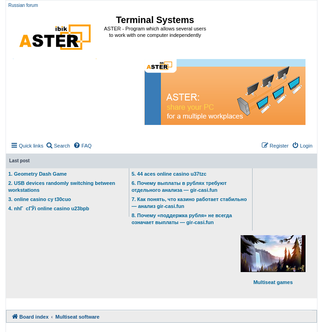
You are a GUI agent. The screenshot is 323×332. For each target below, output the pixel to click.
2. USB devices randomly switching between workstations (61, 186)
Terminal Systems (155, 20)
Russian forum (23, 5)
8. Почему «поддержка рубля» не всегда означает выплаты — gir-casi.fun (182, 219)
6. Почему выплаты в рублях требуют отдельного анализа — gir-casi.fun (179, 186)
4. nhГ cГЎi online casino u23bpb (48, 208)
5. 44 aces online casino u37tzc (169, 174)
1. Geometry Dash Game (37, 174)
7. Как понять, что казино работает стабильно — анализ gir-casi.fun (189, 202)
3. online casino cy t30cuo (39, 199)
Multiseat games (273, 260)
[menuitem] (58, 145)
